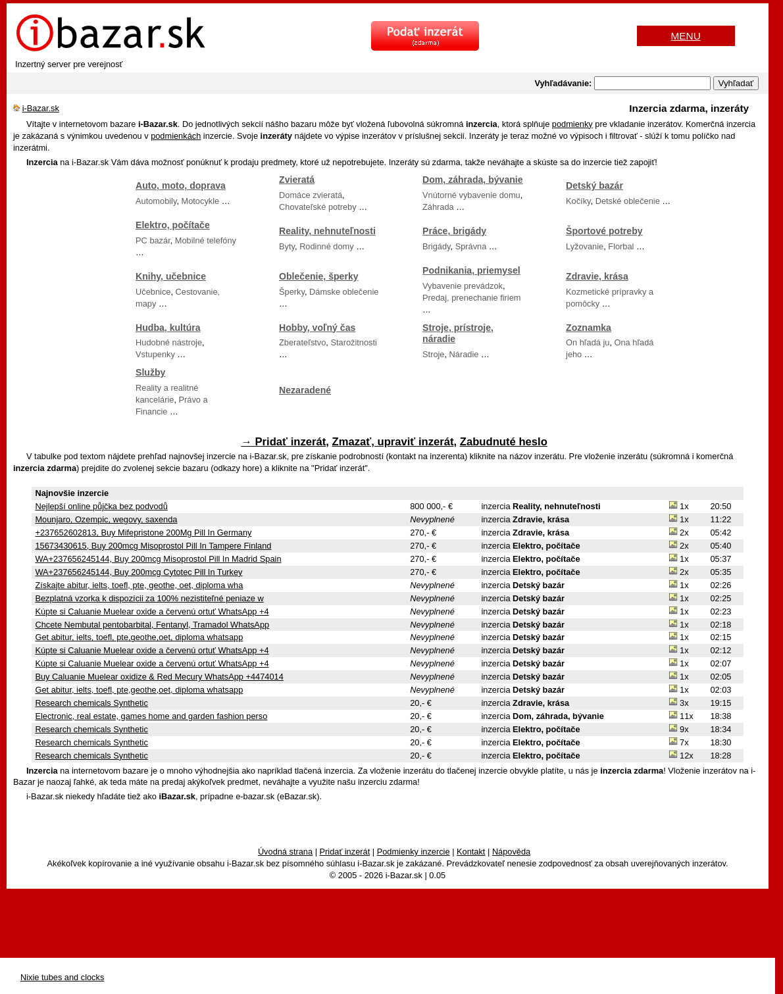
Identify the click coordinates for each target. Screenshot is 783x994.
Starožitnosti (353, 342)
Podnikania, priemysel (471, 270)
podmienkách (176, 136)
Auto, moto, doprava (181, 185)
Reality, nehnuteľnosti (327, 231)
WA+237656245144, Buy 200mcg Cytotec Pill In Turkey (138, 572)
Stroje (433, 354)
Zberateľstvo (302, 342)
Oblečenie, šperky (319, 276)
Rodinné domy (326, 246)
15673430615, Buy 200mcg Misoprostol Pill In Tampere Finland (153, 546)
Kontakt (471, 852)
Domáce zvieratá (310, 195)
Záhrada (438, 207)
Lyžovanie (584, 246)
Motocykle (201, 201)
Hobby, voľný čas (317, 327)
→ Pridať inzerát (283, 441)
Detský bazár (594, 185)
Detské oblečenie (627, 201)
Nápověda (511, 852)
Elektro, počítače (173, 225)
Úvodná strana (285, 852)
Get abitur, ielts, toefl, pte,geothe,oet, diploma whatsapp (139, 637)
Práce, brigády (454, 231)
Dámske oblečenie (343, 292)
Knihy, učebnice (171, 276)
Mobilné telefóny (205, 240)
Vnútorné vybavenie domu (471, 195)
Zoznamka (588, 327)
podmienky (572, 124)
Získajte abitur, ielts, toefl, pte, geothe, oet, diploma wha (139, 585)
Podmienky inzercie (413, 852)
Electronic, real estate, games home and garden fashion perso (151, 716)
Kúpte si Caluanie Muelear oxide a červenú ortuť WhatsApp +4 (151, 611)
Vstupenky (155, 354)
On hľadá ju (587, 342)
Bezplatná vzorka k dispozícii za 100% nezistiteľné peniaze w (149, 598)
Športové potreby (604, 231)
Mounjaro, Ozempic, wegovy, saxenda (106, 519)
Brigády (436, 246)
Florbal (621, 246)
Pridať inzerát (345, 852)
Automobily (156, 201)
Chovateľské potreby (318, 207)
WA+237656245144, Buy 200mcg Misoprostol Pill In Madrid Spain (158, 559)
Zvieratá (297, 179)
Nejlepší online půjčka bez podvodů (101, 506)
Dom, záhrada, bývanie (472, 179)
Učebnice (153, 292)
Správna (471, 246)
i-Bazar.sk (40, 108)
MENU (686, 35)
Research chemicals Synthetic (91, 703)
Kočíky (578, 201)
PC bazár (153, 240)
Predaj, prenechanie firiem (471, 298)
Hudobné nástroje (169, 342)
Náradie (464, 354)
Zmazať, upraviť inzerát (393, 441)
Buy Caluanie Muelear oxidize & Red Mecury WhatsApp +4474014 (159, 677)
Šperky (292, 292)
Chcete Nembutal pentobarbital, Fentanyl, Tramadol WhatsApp (152, 625)
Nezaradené (305, 390)
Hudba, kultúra (168, 327)
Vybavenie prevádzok (462, 286)
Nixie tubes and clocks (62, 977)
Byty (287, 246)
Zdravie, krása (597, 276)
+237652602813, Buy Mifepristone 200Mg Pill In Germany (143, 532)
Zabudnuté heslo (503, 441)
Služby (150, 372)
